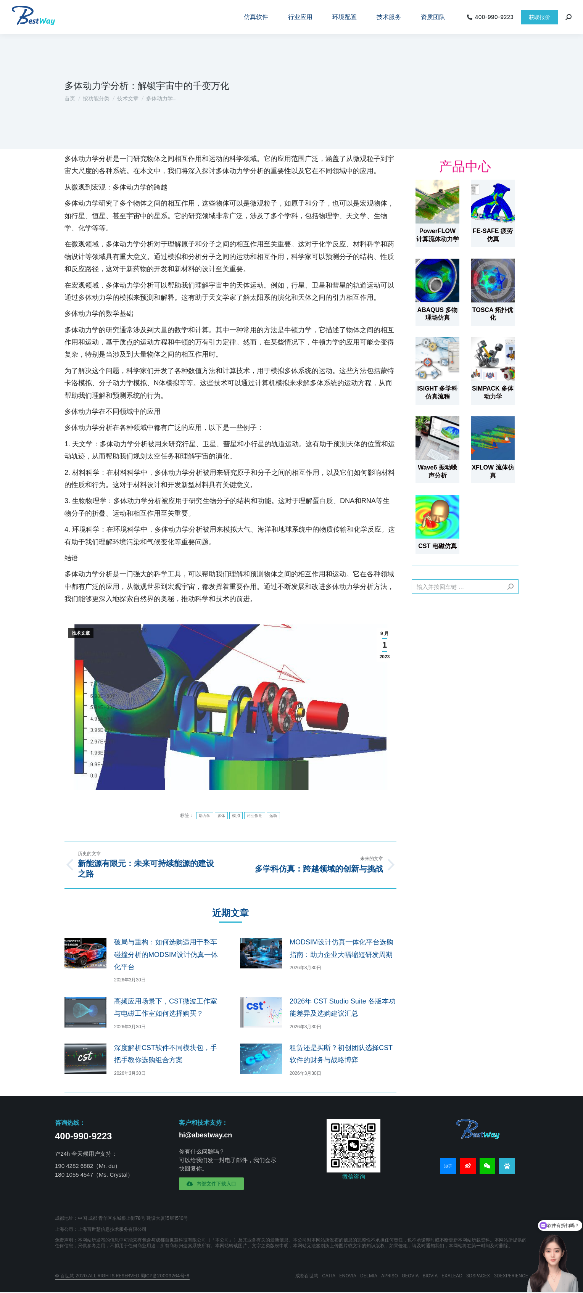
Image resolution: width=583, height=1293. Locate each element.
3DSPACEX (478, 1276)
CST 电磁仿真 (437, 546)
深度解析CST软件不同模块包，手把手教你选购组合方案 (165, 1054)
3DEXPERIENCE (511, 1276)
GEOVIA (410, 1276)
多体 (221, 816)
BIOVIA (430, 1276)
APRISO (389, 1276)
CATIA (328, 1276)
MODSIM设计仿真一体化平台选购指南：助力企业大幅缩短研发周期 (341, 948)
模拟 (236, 816)
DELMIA (368, 1276)
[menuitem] (256, 17)
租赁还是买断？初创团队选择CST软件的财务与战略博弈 (341, 1054)
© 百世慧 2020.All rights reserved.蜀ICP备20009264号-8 (122, 1276)
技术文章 (81, 633)
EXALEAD (451, 1276)
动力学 (205, 816)
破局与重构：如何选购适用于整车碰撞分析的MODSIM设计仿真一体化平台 (166, 954)
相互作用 (255, 816)
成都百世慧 (306, 1276)
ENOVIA (347, 1276)
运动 (273, 816)
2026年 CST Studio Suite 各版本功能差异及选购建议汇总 (343, 1007)
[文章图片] (85, 953)
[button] (211, 1183)
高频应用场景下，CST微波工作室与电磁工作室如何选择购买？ (165, 1007)
